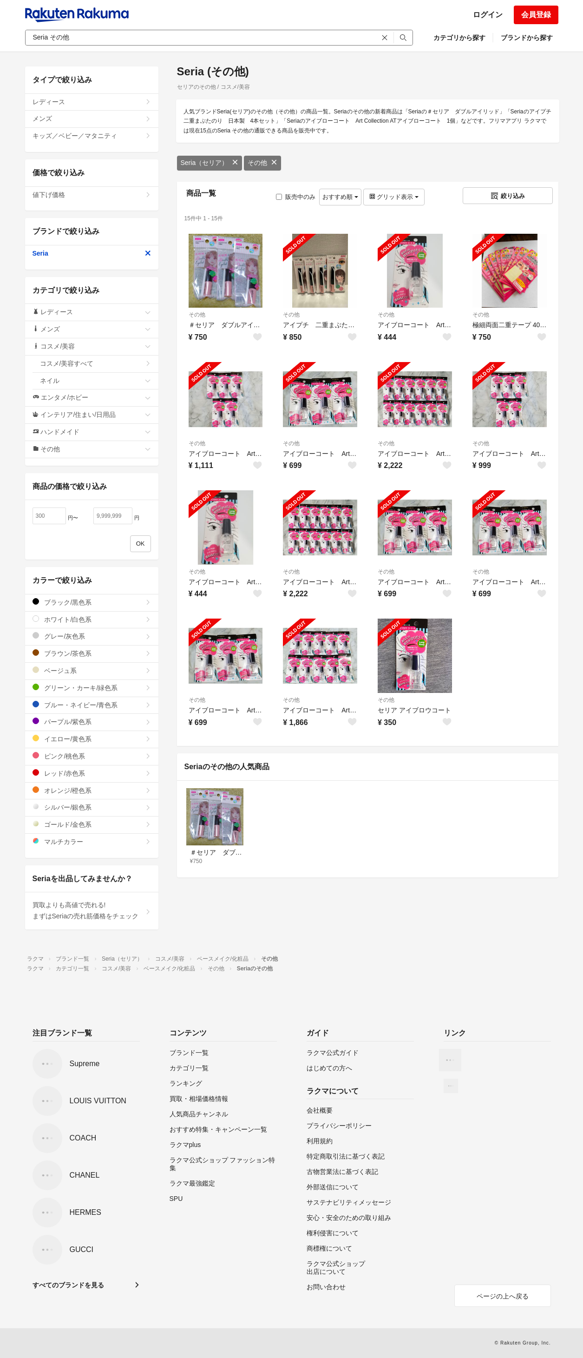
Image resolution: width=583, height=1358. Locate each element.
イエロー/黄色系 (92, 739)
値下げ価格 (92, 194)
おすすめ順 (340, 196)
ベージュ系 (92, 670)
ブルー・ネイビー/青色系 (92, 705)
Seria (92, 253)
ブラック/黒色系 (92, 602)
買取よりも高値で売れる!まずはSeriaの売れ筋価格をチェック (92, 910)
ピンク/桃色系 (92, 756)
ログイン (488, 15)
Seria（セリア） (210, 162)
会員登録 (536, 15)
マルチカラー (92, 841)
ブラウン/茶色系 (92, 653)
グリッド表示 (394, 196)
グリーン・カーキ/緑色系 (92, 688)
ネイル (95, 380)
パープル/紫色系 (92, 721)
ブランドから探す (527, 37)
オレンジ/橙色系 (92, 790)
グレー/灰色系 (92, 636)
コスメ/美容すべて (95, 363)
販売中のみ (295, 196)
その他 (262, 162)
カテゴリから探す (459, 37)
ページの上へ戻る (503, 1296)
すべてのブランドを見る (68, 1285)
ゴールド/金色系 (92, 824)
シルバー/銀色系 (92, 807)
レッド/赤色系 (92, 773)
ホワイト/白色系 (92, 619)
